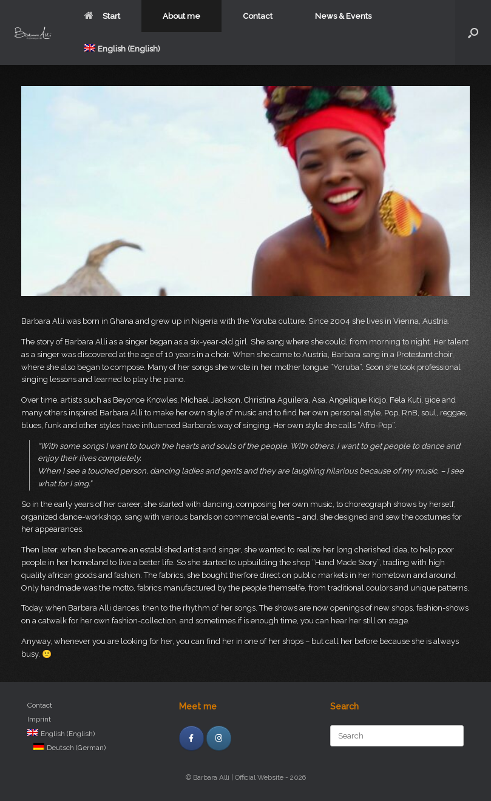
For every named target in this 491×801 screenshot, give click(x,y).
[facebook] (191, 738)
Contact (258, 16)
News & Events (343, 16)
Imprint (39, 719)
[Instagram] (218, 738)
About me (181, 16)
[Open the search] (473, 32)
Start (102, 16)
